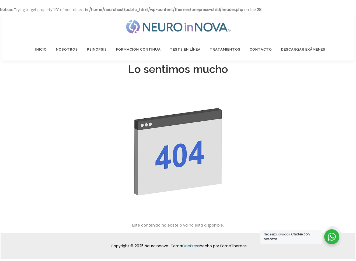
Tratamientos (225, 49)
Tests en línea (185, 49)
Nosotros (67, 49)
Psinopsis (97, 49)
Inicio (41, 49)
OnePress (191, 246)
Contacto (261, 49)
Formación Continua (138, 49)
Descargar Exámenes (303, 49)
